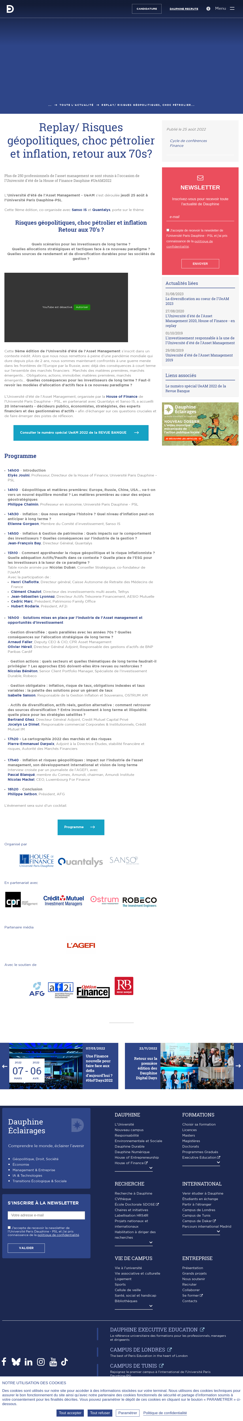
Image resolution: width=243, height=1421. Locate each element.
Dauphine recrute (184, 8)
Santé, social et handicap (135, 1295)
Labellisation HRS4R (131, 1215)
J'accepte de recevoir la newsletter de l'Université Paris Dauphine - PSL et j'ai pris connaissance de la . (44, 1232)
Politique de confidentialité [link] (165, 1413)
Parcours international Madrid (206, 1226)
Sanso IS (79, 210)
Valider (26, 1248)
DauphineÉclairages (26, 1126)
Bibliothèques (126, 1301)
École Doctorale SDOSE (135, 1204)
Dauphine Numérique (132, 1152)
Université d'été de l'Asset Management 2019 (199, 357)
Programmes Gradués (200, 1152)
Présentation (192, 1268)
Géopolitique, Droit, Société (35, 1159)
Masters (188, 1135)
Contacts (189, 1301)
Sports (120, 1284)
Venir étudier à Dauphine (202, 1193)
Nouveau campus (129, 1130)
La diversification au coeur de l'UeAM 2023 (197, 301)
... (50, 105)
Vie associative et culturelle (137, 1273)
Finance (176, 146)
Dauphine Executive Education (154, 1329)
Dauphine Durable (130, 1146)
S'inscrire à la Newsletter (43, 1203)
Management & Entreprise (34, 1170)
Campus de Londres (198, 1210)
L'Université (124, 1124)
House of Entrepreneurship (137, 1157)
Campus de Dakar (197, 1221)
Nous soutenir (193, 1279)
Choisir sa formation (199, 1124)
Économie (21, 1164)
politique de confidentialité (58, 1235)
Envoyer (200, 263)
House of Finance (122, 396)
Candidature (146, 8)
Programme (74, 827)
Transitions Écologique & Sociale (40, 1181)
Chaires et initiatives (131, 1210)
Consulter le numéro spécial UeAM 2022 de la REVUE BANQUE (74, 432)
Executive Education (199, 1157)
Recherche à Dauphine (133, 1193)
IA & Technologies (27, 1175)
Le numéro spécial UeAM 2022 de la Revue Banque (196, 388)
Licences (189, 1130)
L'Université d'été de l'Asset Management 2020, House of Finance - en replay (200, 321)
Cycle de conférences (188, 141)
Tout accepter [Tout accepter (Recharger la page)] (70, 1413)
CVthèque (123, 1199)
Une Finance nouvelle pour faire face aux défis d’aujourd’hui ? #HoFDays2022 (99, 1068)
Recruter (189, 1284)
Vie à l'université (128, 1268)
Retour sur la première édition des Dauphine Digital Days (145, 1068)
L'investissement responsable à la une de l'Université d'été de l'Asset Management (200, 340)
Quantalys (101, 210)
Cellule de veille (128, 1290)
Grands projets (194, 1273)
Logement (123, 1279)
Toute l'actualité (77, 105)
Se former (190, 1295)
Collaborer (191, 1290)
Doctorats (190, 1146)
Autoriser (82, 307)
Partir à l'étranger (196, 1204)
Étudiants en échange (200, 1199)
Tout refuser (100, 1413)
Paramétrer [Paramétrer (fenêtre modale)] (127, 1413)
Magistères (191, 1141)
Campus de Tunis (196, 1215)
